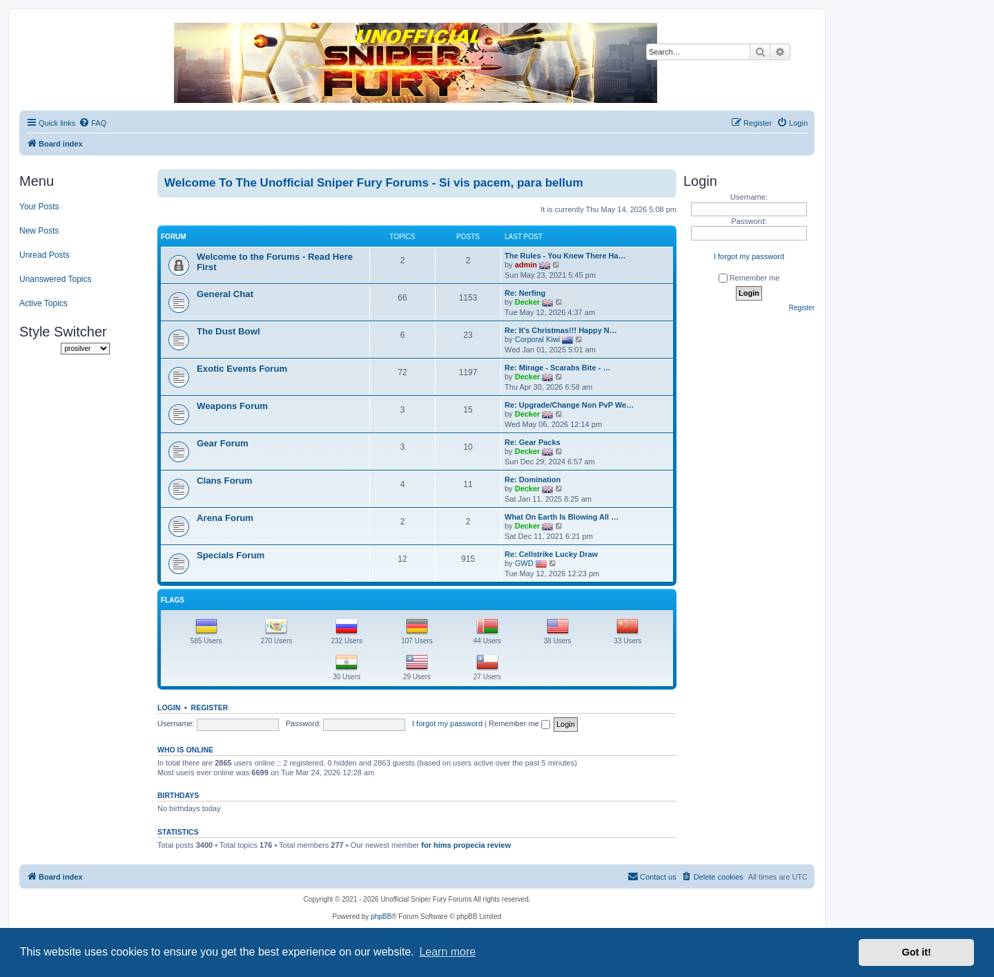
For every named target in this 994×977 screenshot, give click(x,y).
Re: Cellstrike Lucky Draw (551, 554)
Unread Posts (44, 255)
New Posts (39, 231)
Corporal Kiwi (537, 339)
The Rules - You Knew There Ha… (565, 256)
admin (526, 264)
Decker (527, 302)
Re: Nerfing (525, 293)
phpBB (381, 916)
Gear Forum (222, 443)
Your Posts (39, 206)
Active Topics (43, 303)
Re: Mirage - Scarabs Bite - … (557, 367)
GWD (524, 563)
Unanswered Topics (55, 279)
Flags (172, 600)
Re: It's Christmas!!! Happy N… (561, 330)
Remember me (519, 723)
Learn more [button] (447, 952)
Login (168, 707)
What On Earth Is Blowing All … (561, 517)
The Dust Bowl (228, 331)
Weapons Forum (232, 406)
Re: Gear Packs (533, 442)
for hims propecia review (466, 845)
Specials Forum (230, 555)
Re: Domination (533, 479)
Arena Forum (225, 518)
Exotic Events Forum (242, 368)
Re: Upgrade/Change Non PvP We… (569, 405)
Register (209, 707)
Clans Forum (225, 480)
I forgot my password (447, 723)
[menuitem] (92, 123)
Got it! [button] (916, 952)
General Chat (225, 294)
